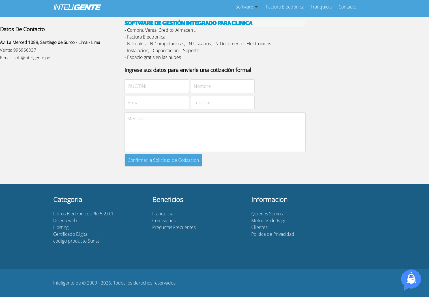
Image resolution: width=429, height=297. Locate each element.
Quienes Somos (267, 214)
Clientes (259, 227)
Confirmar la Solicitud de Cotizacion (163, 160)
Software (244, 7)
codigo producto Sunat (76, 241)
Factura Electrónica (285, 7)
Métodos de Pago (268, 220)
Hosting (60, 227)
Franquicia (321, 7)
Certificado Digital (71, 234)
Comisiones (163, 220)
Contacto (347, 7)
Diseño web (65, 220)
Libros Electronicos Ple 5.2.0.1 (83, 214)
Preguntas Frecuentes (174, 227)
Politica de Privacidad (272, 234)
